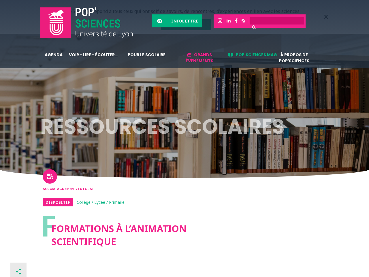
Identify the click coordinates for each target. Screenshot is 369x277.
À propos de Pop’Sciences (294, 58)
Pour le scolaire (146, 55)
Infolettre (184, 21)
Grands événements (199, 58)
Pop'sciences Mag (256, 55)
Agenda (54, 55)
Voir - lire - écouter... (93, 55)
